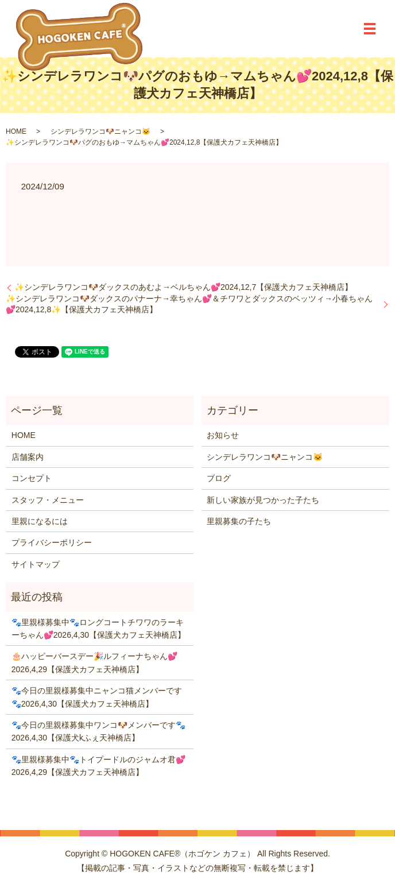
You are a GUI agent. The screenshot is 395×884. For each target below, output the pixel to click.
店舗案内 (27, 457)
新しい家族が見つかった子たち (263, 500)
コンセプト (31, 478)
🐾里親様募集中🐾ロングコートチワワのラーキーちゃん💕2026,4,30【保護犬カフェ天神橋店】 (98, 628)
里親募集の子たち (239, 521)
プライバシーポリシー (51, 542)
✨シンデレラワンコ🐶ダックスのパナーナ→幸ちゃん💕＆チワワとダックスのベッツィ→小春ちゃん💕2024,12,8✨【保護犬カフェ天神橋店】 (189, 304)
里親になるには (39, 521)
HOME (16, 131)
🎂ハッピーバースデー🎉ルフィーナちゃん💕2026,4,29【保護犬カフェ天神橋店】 (94, 662)
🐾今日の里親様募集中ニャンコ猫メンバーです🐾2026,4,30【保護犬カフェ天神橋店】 (96, 697)
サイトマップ (35, 564)
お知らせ (223, 435)
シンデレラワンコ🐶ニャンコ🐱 (100, 131)
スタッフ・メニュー (47, 500)
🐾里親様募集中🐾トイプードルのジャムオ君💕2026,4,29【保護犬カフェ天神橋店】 (98, 766)
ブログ (219, 478)
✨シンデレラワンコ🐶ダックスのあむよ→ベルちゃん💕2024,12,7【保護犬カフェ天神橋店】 (183, 287)
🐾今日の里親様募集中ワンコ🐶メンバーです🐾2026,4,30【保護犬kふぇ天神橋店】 (98, 731)
